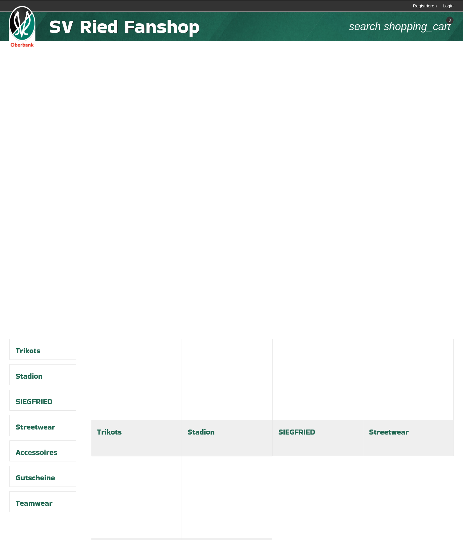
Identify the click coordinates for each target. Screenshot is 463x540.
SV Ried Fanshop (124, 26)
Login (448, 5)
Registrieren (425, 5)
